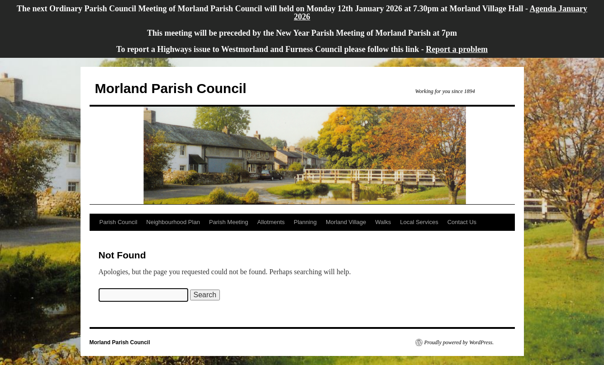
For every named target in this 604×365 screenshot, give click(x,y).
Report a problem (457, 49)
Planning (305, 222)
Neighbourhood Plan (173, 222)
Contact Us (461, 222)
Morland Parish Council (171, 88)
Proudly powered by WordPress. (459, 342)
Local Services (419, 222)
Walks (383, 222)
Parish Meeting (228, 222)
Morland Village (346, 222)
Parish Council (119, 222)
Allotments (271, 222)
